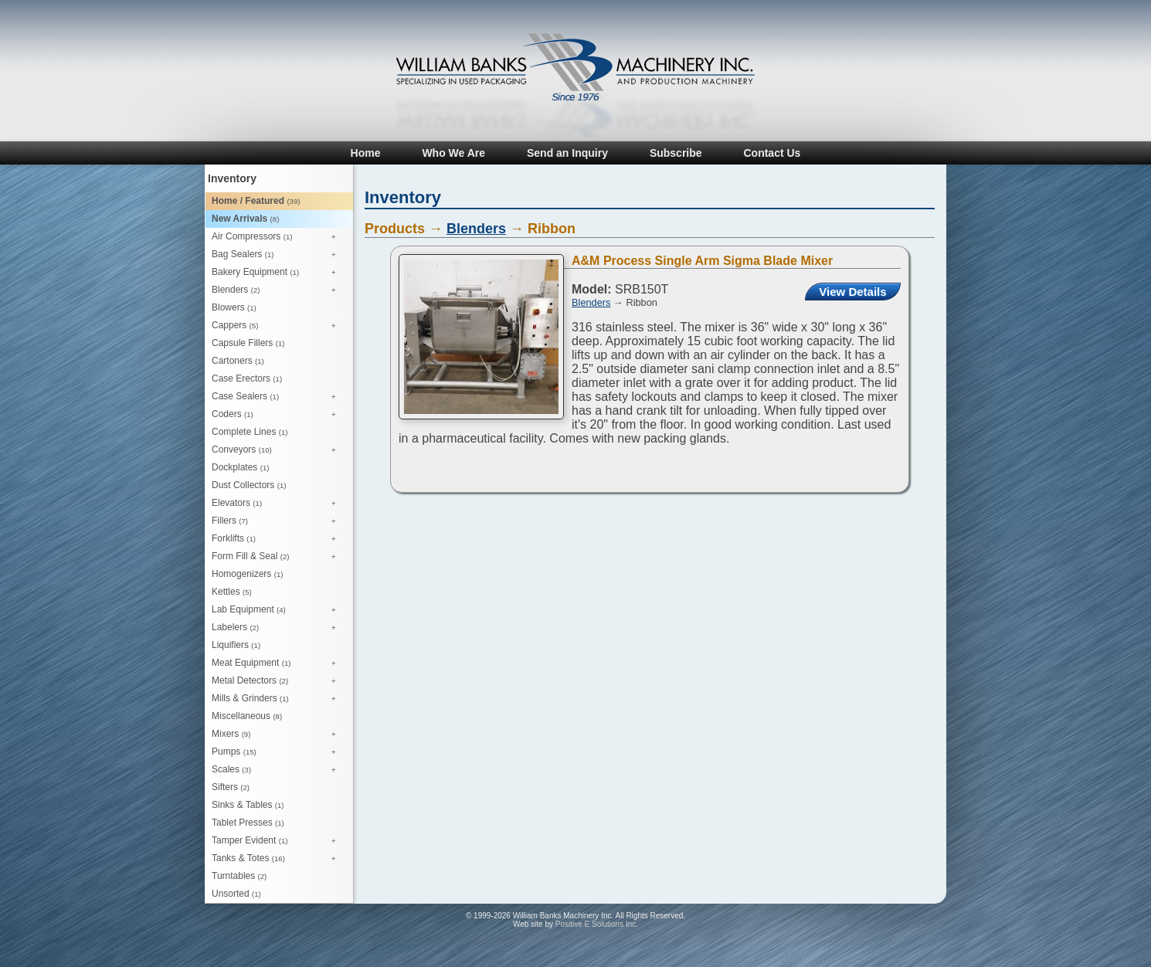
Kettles (232, 591)
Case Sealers (278, 397)
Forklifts (278, 539)
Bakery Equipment (278, 272)
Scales (278, 770)
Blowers (234, 307)
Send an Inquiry (567, 153)
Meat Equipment (278, 663)
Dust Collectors (249, 485)
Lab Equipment (278, 610)
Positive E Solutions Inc (596, 924)
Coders (278, 415)
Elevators (278, 503)
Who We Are (453, 153)
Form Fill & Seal (278, 557)
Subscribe (676, 153)
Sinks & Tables (248, 804)
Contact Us (771, 153)
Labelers (278, 628)
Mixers (278, 734)
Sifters (231, 787)
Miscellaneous (247, 716)
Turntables (239, 875)
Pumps (278, 752)
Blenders (278, 290)
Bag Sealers (278, 255)
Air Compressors (278, 237)
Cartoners (238, 360)
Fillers (278, 521)
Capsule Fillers (248, 343)
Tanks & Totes (278, 859)
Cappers (278, 326)
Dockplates (240, 467)
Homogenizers (247, 573)
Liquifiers (236, 645)
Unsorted (236, 893)
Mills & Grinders (278, 699)
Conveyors (278, 450)
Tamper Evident (278, 841)
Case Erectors (247, 378)
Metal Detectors (278, 681)
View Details (852, 291)
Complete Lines (249, 431)
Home (366, 153)
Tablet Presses (248, 822)
